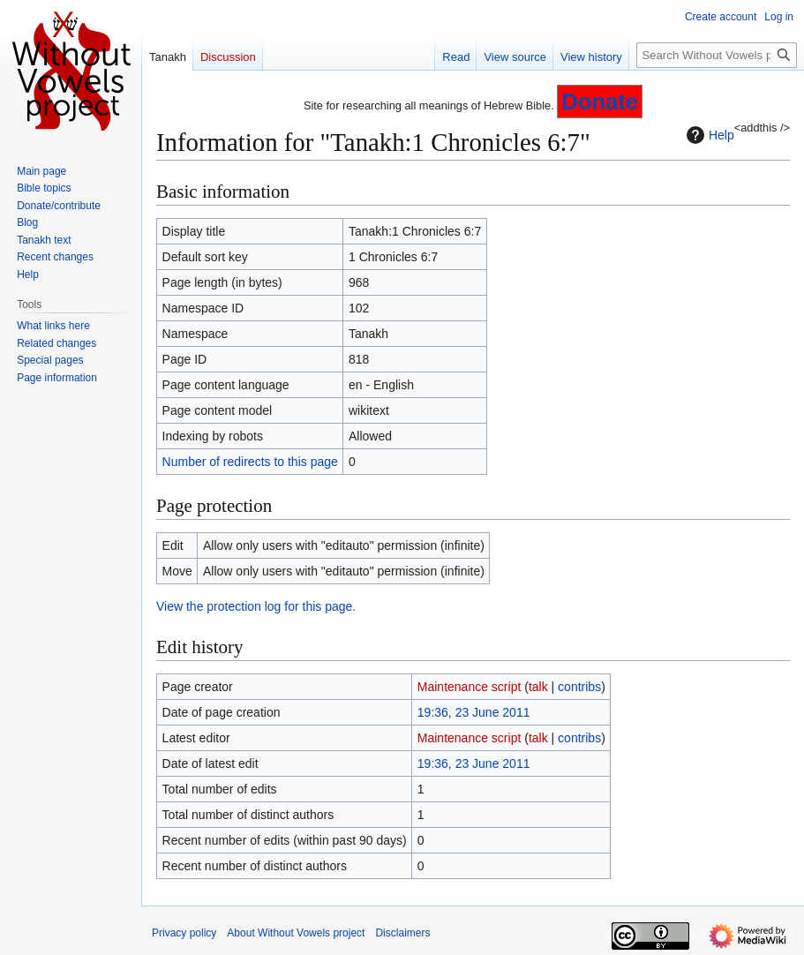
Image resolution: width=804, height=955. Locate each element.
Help (708, 135)
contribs (579, 687)
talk (538, 687)
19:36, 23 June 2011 (473, 712)
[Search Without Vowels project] (716, 55)
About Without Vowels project (295, 933)
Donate (599, 101)
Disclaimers (402, 933)
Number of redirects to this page (250, 462)
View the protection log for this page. (256, 606)
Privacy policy (184, 933)
